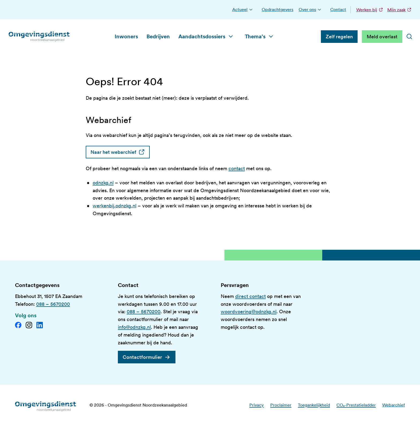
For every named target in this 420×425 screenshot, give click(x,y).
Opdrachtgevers (277, 9)
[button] (251, 9)
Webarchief (393, 405)
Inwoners (126, 36)
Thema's (255, 36)
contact (236, 168)
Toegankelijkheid (314, 405)
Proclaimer (280, 405)
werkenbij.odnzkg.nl (114, 205)
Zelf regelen (339, 36)
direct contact (250, 296)
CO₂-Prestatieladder (356, 405)
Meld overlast (382, 36)
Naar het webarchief (120, 152)
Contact (338, 9)
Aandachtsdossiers (201, 36)
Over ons (307, 9)
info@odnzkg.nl (134, 327)
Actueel (240, 9)
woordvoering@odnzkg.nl (248, 311)
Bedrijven (158, 36)
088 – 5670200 (53, 304)
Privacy (256, 405)
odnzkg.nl (103, 182)
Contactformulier (142, 357)
